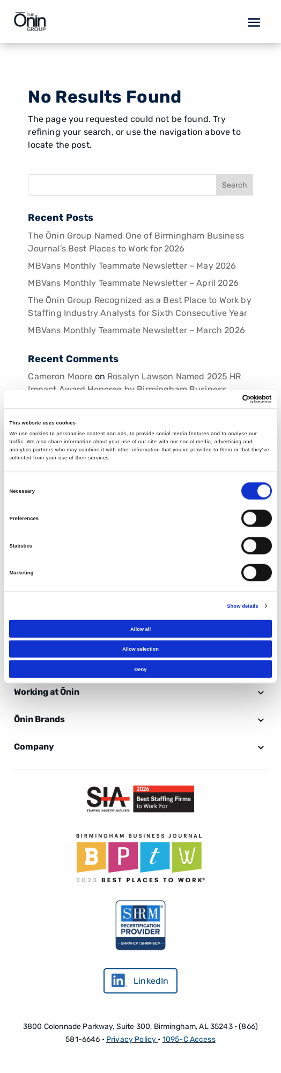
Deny (141, 669)
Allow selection (140, 649)
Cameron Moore (60, 376)
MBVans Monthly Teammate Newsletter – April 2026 (133, 283)
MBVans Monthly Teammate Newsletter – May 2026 (132, 266)
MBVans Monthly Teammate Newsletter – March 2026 (136, 330)
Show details (242, 606)
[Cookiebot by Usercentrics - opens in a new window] (225, 399)
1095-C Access (189, 1039)
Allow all (140, 628)
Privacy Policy (131, 1039)
